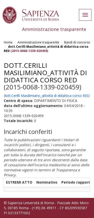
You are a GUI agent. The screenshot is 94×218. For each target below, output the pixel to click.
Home (8, 42)
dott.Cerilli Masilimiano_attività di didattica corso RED (45, 72)
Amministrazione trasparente (38, 42)
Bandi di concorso (77, 42)
